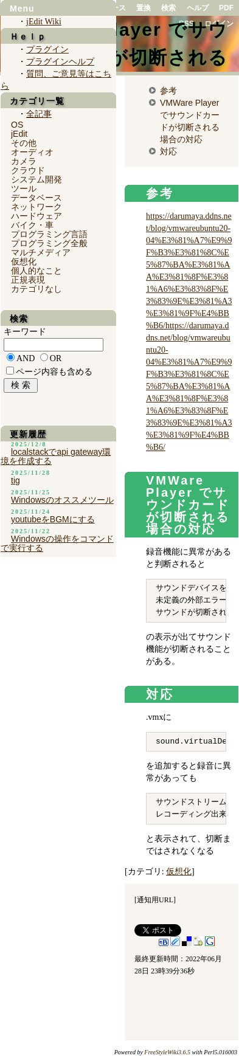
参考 (168, 90)
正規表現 (28, 280)
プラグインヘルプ (60, 61)
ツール (23, 188)
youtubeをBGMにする (53, 519)
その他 (23, 143)
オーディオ (32, 152)
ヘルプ (198, 8)
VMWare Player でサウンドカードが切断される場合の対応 (188, 505)
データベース (36, 197)
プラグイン (47, 49)
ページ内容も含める (54, 371)
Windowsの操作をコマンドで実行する (57, 543)
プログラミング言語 (49, 234)
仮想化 (179, 871)
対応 (168, 151)
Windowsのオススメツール (62, 500)
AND (25, 358)
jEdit (19, 134)
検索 (168, 8)
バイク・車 (32, 225)
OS (17, 125)
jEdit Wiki (43, 21)
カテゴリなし (36, 289)
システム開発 (36, 179)
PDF (226, 8)
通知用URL (155, 900)
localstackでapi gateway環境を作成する (56, 456)
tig (15, 480)
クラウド (28, 170)
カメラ (23, 161)
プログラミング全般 (49, 243)
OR (55, 358)
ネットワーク (36, 207)
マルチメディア (41, 252)
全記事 (39, 114)
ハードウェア (36, 216)
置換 (143, 8)
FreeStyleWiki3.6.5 (167, 1052)
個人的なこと (36, 270)
